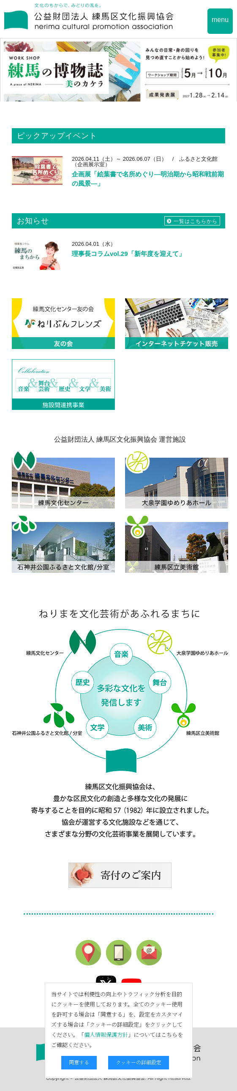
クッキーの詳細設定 (138, 1062)
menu (220, 19)
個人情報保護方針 (106, 1035)
